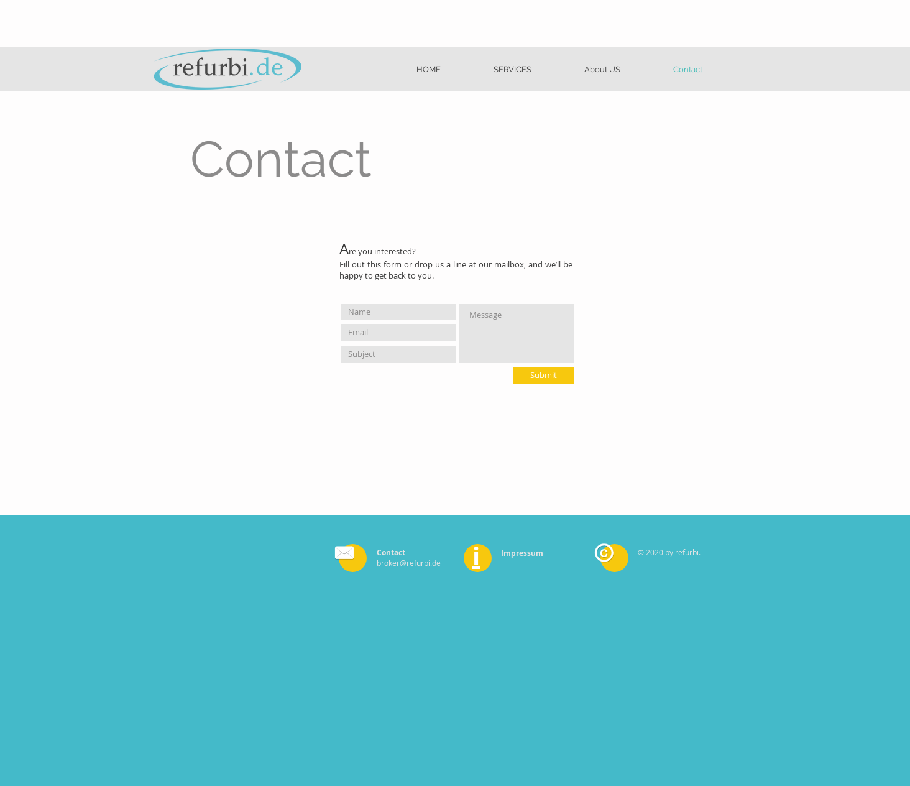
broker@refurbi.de (409, 563)
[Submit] (543, 375)
